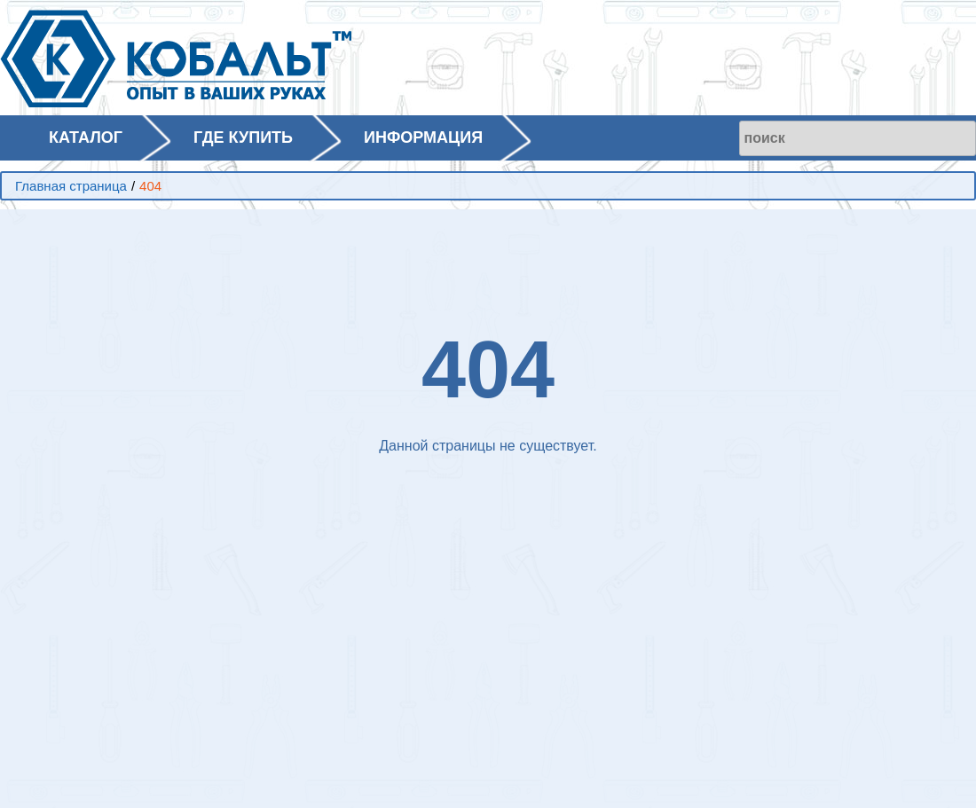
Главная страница (71, 185)
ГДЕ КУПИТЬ (243, 137)
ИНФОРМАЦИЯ (423, 137)
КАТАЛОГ (85, 137)
